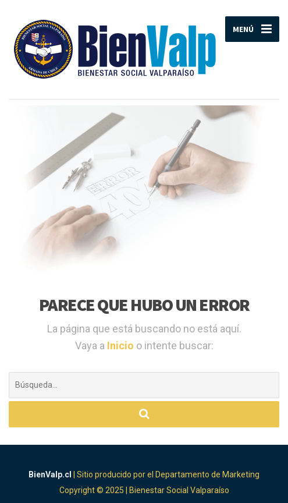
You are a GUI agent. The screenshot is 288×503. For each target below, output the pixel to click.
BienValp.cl (50, 474)
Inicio (121, 345)
